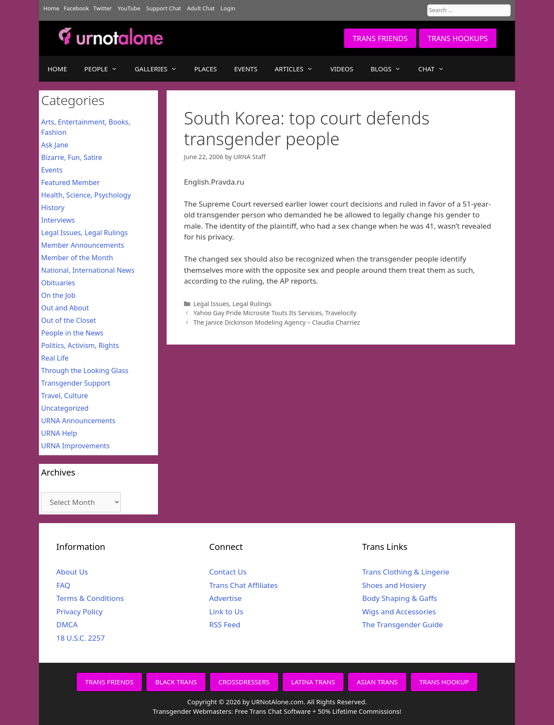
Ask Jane (54, 145)
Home (51, 8)
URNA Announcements (78, 420)
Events (51, 170)
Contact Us (228, 572)
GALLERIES (160, 69)
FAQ (63, 585)
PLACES (205, 68)
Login (228, 8)
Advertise (225, 598)
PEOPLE (105, 69)
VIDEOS (341, 68)
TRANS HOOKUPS (458, 38)
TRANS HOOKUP (444, 681)
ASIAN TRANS (377, 681)
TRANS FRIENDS (380, 38)
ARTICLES (298, 69)
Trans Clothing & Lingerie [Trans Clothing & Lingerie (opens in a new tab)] (405, 572)
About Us (72, 572)
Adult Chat (201, 8)
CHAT (435, 69)
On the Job (58, 295)
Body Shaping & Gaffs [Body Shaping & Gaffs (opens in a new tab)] (399, 598)
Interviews (58, 220)
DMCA (66, 624)
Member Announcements (82, 245)
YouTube (129, 8)
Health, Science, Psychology (86, 195)
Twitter (102, 8)
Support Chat (163, 8)
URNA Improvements (75, 445)
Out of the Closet (68, 320)
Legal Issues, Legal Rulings (232, 304)
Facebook (76, 8)
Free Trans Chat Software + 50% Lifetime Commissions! (318, 711)
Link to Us (226, 611)
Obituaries (58, 282)
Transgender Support (75, 383)
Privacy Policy (79, 611)
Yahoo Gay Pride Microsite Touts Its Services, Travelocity (275, 313)
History (52, 207)
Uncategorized (65, 408)
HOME (57, 68)
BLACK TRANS (175, 681)
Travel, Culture (64, 395)
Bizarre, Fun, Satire (71, 157)
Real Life (54, 358)
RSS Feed (224, 624)
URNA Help (59, 433)
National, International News (88, 270)
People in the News (72, 333)
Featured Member (70, 182)
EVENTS (246, 68)
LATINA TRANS (313, 681)
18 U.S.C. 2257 (80, 638)
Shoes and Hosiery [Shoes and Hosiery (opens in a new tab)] (394, 585)
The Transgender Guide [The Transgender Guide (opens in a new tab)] (402, 624)
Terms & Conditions (90, 598)
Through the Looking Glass (85, 370)
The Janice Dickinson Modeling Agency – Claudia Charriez (276, 322)
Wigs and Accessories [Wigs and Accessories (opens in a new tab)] (399, 611)
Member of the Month (77, 257)
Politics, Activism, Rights (80, 345)
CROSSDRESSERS (244, 681)
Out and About (65, 308)
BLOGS (389, 69)
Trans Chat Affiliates (243, 585)
